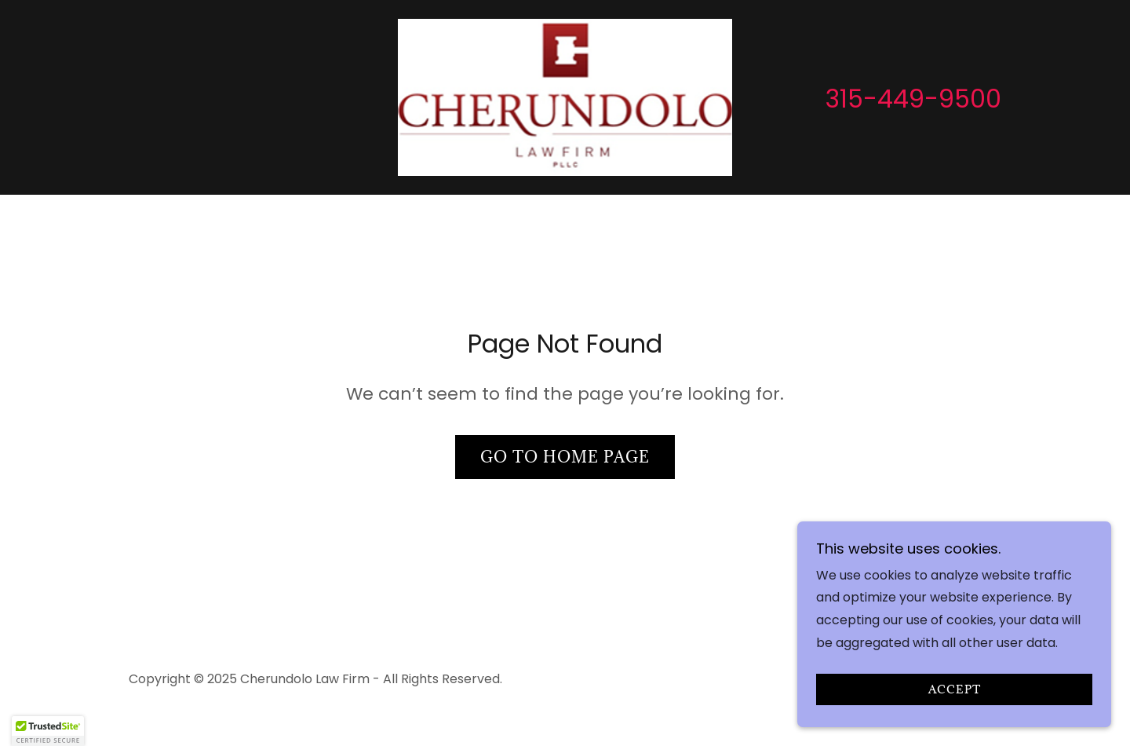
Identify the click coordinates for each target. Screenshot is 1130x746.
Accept (954, 689)
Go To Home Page (565, 457)
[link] (565, 96)
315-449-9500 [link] (913, 98)
